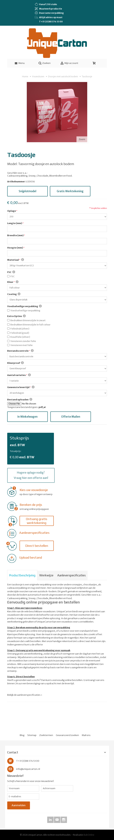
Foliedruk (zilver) (19, 328)
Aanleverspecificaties (71, 575)
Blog (22, 735)
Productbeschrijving (22, 575)
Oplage (11, 210)
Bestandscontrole (20, 350)
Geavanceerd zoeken (67, 735)
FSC (11, 272)
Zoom (82, 139)
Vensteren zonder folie (23, 341)
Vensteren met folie (21, 345)
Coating (13, 294)
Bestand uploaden (19, 399)
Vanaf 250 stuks (46, 4)
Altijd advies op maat (48, 17)
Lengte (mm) (14, 223)
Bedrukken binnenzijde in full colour (30, 324)
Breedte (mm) (15, 235)
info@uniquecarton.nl (28, 768)
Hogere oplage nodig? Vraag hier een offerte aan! (31, 475)
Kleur (13, 282)
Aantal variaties (19, 375)
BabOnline (89, 834)
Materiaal (15, 259)
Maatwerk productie (48, 8)
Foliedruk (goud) (19, 332)
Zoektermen (46, 735)
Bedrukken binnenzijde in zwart (27, 320)
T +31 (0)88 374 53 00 (51, 21)
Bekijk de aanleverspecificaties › (24, 694)
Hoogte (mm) (15, 247)
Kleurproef (15, 362)
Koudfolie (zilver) (20, 336)
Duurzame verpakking (49, 12)
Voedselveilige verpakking (24, 306)
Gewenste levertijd (21, 387)
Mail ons (86, 735)
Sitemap (31, 735)
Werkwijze (46, 575)
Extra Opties (16, 316)
